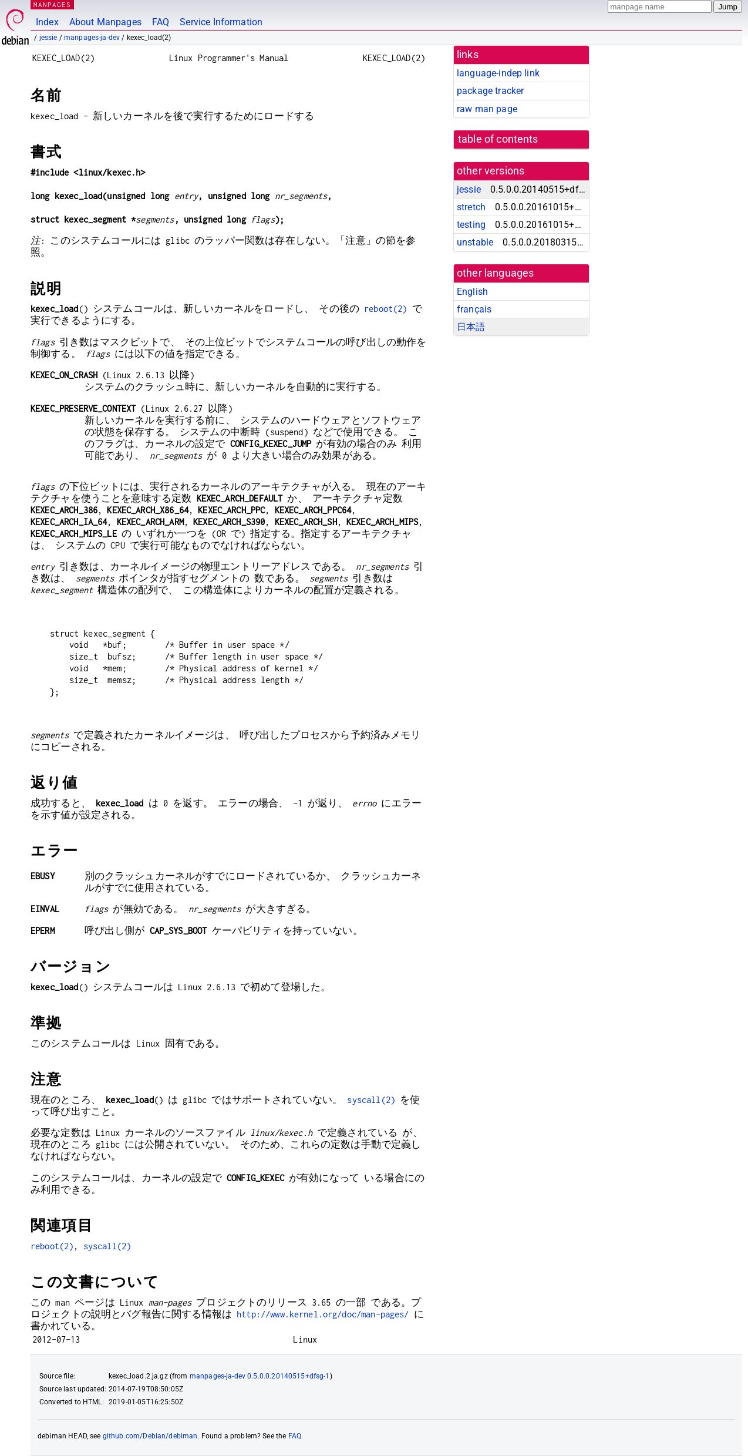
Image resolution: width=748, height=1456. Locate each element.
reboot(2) (385, 309)
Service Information (221, 22)
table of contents (498, 139)
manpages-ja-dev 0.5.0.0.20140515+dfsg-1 (260, 1376)
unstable (475, 242)
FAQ (160, 22)
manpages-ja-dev (92, 37)
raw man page (487, 109)
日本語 (471, 326)
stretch (471, 207)
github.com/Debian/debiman (150, 1436)
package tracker (490, 90)
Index (47, 22)
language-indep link (498, 73)
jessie (48, 37)
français (474, 309)
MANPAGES (52, 4)
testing (471, 224)
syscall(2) (371, 1100)
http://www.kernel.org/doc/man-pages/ (323, 1314)
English (472, 291)
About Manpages (105, 22)
